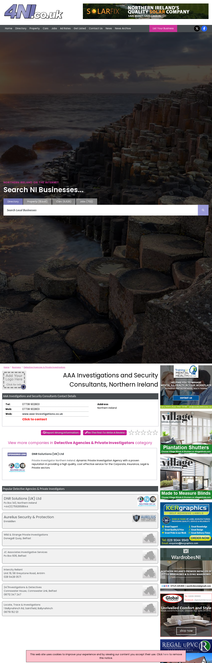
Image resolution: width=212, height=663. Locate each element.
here (166, 654)
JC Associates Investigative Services (25, 552)
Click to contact (34, 419)
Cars (45, 28)
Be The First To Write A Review (106, 432)
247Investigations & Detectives (23, 587)
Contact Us (96, 28)
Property (35, 28)
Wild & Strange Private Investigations (26, 534)
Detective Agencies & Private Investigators (44, 367)
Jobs (54, 28)
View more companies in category (80, 442)
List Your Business (163, 28)
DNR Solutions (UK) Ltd (48, 454)
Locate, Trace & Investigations (22, 604)
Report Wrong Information (62, 432)
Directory (20, 28)
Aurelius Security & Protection (29, 517)
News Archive (123, 28)
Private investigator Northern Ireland (53, 460)
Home (8, 28)
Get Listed (80, 28)
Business (16, 367)
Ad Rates (65, 28)
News (109, 28)
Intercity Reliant (13, 569)
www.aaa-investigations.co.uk (42, 414)
